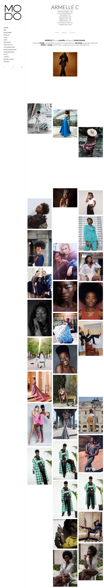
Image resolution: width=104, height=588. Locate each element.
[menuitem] (13, 28)
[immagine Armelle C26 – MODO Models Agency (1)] (40, 387)
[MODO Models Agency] (13, 12)
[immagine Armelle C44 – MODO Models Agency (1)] (40, 284)
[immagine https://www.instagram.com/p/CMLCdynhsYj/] (40, 65)
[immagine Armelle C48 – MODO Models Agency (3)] (40, 214)
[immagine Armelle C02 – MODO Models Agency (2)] (66, 534)
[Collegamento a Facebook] (4, 67)
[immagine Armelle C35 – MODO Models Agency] (40, 319)
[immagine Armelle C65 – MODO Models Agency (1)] (66, 226)
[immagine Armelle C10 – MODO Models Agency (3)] (66, 500)
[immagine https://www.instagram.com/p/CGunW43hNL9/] (66, 198)
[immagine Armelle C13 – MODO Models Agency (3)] (66, 460)
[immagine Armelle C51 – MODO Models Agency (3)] (40, 249)
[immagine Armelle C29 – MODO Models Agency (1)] (40, 355)
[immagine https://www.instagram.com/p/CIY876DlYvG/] (40, 151)
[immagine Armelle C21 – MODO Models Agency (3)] (66, 392)
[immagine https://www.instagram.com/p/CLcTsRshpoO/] (66, 94)
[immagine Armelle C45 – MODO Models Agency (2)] (66, 262)
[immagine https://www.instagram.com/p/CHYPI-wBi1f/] (40, 182)
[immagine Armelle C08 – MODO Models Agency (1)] (40, 502)
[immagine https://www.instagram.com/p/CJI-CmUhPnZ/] (66, 124)
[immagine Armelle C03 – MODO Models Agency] (40, 536)
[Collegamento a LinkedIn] (21, 67)
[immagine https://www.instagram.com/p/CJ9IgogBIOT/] (40, 119)
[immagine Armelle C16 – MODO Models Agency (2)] (40, 425)
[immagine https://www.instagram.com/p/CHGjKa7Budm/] (66, 179)
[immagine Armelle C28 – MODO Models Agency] (66, 360)
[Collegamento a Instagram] (13, 67)
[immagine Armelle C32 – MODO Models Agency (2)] (66, 329)
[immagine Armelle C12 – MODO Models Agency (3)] (40, 467)
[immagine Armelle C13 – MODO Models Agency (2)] (66, 425)
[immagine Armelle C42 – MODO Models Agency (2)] (66, 297)
